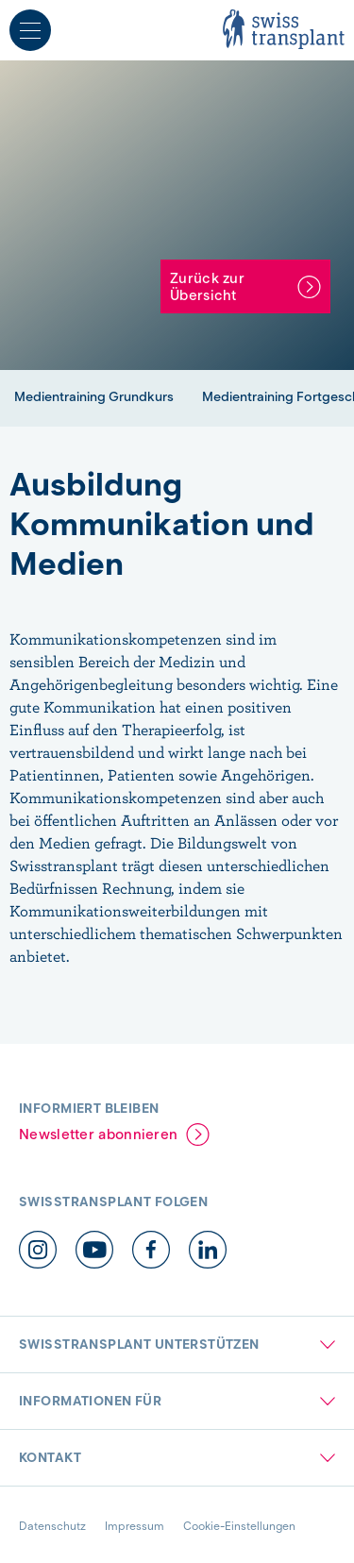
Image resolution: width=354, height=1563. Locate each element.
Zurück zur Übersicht (207, 287)
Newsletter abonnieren (98, 1134)
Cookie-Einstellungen (239, 1526)
